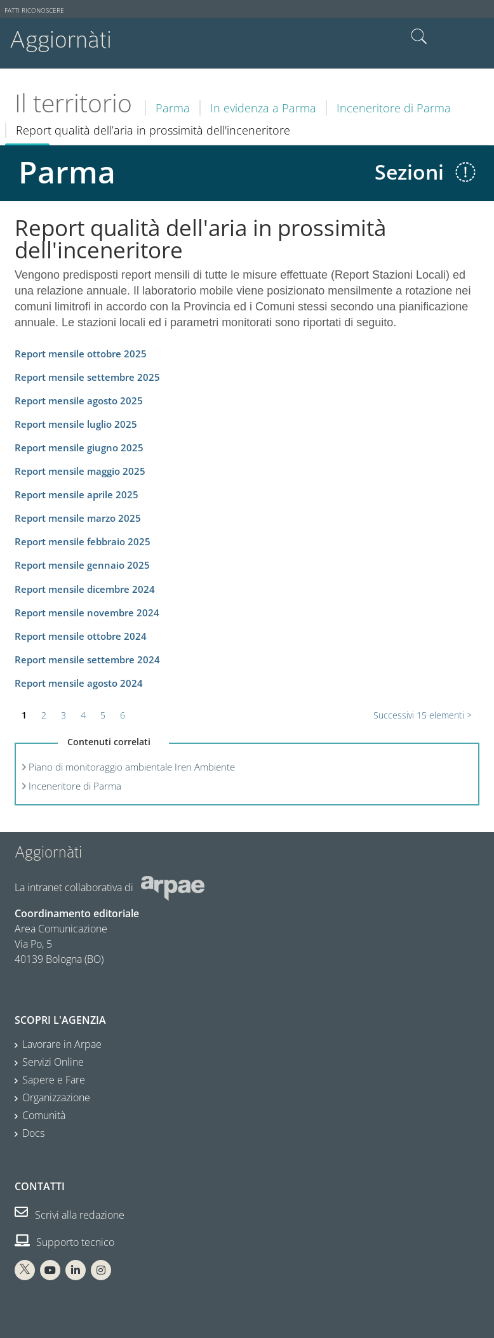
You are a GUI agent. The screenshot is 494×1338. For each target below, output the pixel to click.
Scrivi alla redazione (69, 1215)
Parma (173, 108)
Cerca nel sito (419, 37)
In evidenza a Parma (263, 108)
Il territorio (73, 102)
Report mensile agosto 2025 (79, 400)
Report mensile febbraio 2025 (82, 541)
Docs (33, 1133)
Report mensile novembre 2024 (87, 612)
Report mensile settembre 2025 (87, 377)
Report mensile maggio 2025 (80, 471)
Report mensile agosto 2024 (79, 683)
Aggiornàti (61, 39)
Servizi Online (53, 1062)
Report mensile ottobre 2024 (81, 636)
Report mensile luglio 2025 (76, 424)
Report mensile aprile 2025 (76, 494)
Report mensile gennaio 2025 (82, 565)
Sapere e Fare (53, 1080)
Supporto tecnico (64, 1242)
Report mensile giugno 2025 (79, 447)
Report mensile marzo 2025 (78, 518)
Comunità (43, 1115)
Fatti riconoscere (34, 10)
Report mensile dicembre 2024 (85, 589)
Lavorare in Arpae (62, 1044)
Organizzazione (56, 1097)
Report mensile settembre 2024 (87, 659)
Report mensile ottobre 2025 (81, 354)
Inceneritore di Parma (394, 108)
